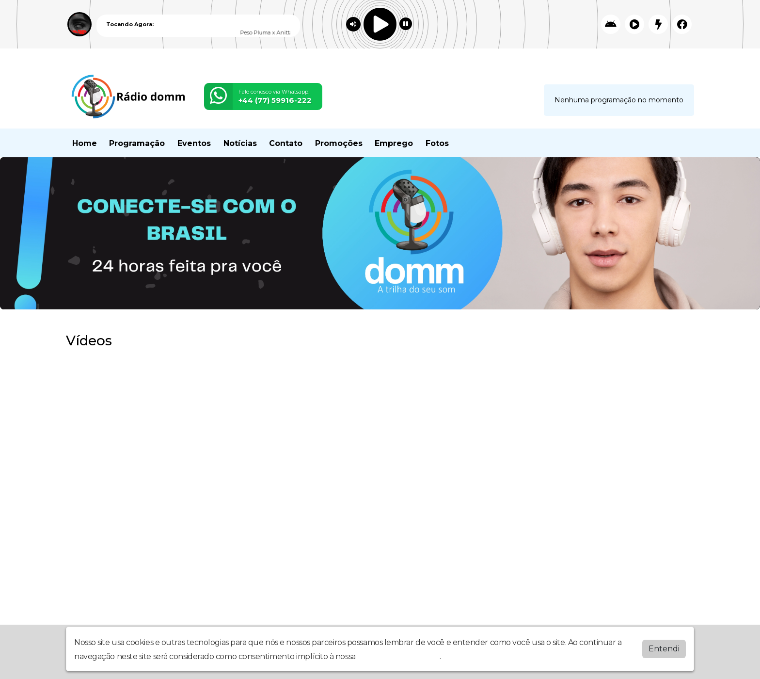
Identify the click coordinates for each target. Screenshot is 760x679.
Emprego (394, 143)
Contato (285, 143)
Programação (137, 143)
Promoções (339, 143)
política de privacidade (398, 656)
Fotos (437, 143)
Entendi (664, 648)
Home (84, 143)
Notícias (240, 143)
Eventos (194, 143)
